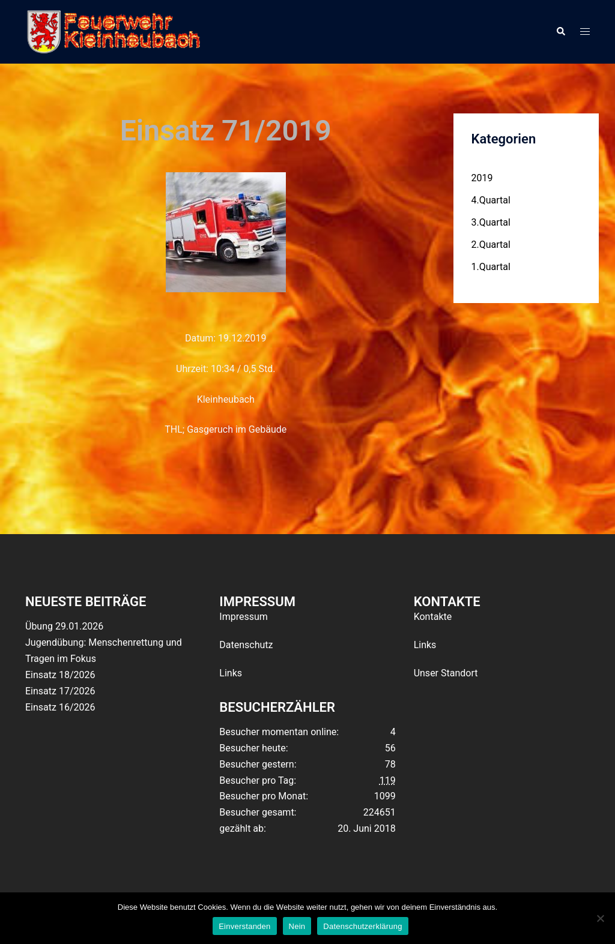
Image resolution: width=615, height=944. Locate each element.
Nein (297, 926)
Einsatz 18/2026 (60, 675)
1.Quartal (490, 266)
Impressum (243, 616)
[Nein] (600, 918)
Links (230, 673)
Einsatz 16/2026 (60, 707)
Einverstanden (244, 926)
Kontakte (433, 616)
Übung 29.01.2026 (64, 626)
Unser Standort (446, 673)
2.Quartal (490, 244)
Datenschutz (246, 645)
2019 (482, 178)
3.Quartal (490, 222)
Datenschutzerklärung (362, 926)
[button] (560, 32)
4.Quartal (490, 200)
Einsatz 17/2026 (60, 691)
